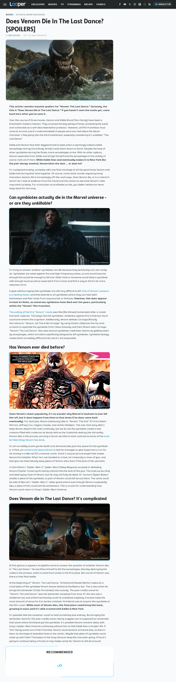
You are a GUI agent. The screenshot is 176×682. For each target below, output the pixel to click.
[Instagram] (134, 5)
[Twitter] (129, 5)
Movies (52, 4)
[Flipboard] (139, 5)
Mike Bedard (14, 35)
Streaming (74, 4)
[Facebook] (120, 5)
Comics (100, 4)
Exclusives (38, 4)
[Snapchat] (144, 5)
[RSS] (149, 5)
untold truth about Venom (38, 449)
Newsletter (163, 4)
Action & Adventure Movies (30, 15)
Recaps (88, 4)
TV (62, 4)
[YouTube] (124, 5)
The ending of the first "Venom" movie (30, 312)
